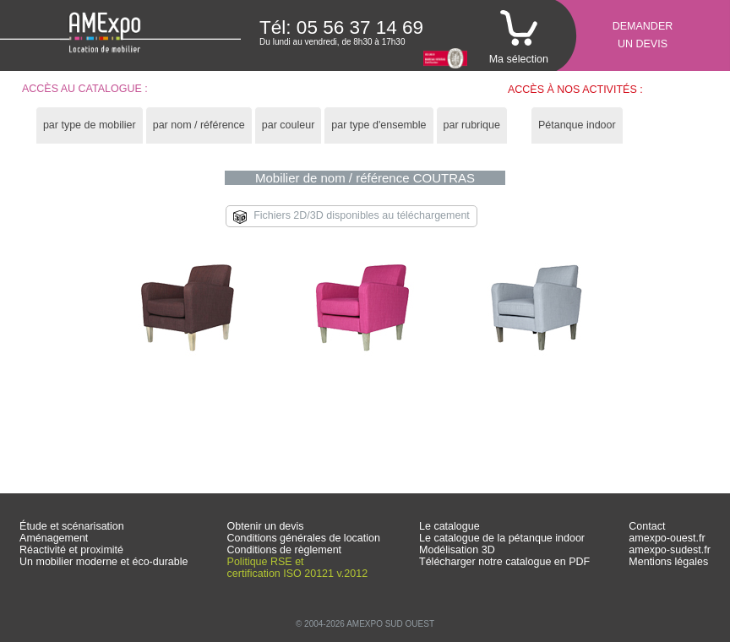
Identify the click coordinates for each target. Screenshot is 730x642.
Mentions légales (668, 562)
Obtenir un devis (265, 526)
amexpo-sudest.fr (670, 550)
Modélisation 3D (457, 550)
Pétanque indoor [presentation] (577, 125)
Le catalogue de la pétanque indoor (502, 538)
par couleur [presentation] (288, 125)
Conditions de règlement (284, 550)
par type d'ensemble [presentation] (378, 125)
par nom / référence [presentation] (199, 125)
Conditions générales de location (303, 538)
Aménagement (53, 538)
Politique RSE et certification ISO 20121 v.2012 (297, 567)
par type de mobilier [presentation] (89, 125)
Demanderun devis (643, 35)
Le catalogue (449, 526)
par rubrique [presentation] (472, 125)
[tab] (89, 125)
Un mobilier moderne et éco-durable (103, 562)
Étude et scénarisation (71, 526)
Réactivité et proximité (71, 550)
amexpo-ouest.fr (667, 538)
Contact (647, 526)
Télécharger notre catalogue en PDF (504, 562)
